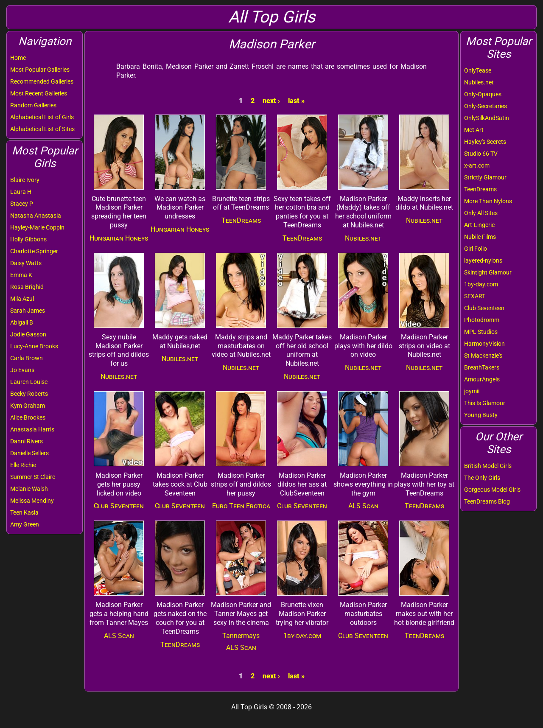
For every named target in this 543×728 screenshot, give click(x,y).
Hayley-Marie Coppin (37, 227)
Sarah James (27, 310)
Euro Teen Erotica (241, 506)
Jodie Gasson (28, 334)
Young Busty (481, 415)
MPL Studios (481, 331)
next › (271, 101)
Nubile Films (480, 236)
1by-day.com (481, 284)
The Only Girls (482, 477)
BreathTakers (481, 367)
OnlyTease (477, 70)
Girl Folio (475, 248)
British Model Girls (488, 465)
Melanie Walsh (29, 488)
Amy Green (24, 524)
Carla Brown (26, 358)
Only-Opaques (482, 94)
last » (296, 101)
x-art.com (477, 165)
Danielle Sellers (29, 453)
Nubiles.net (479, 82)
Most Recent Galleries (38, 93)
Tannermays (241, 636)
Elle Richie (23, 465)
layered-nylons (483, 260)
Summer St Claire (32, 476)
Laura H (20, 191)
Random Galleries (33, 105)
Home (18, 57)
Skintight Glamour (488, 272)
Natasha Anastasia (35, 215)
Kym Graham (27, 405)
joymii (471, 391)
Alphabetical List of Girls (42, 117)
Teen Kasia (24, 512)
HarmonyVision (484, 343)
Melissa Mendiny (32, 500)
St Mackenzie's (483, 355)
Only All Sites (481, 213)
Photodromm (481, 319)
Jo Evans (22, 370)
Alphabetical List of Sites (42, 129)
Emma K (21, 275)
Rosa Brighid (27, 286)
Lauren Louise (29, 381)
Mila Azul (22, 298)
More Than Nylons (488, 201)
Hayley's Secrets (485, 141)
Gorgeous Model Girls (492, 489)
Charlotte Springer (34, 251)
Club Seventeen (484, 308)
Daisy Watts (26, 263)
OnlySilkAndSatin (486, 118)
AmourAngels (482, 379)
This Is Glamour (484, 403)
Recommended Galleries (41, 81)
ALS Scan (363, 506)
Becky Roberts (29, 393)
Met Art (474, 129)
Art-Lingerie (479, 224)
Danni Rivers (26, 441)
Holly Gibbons (28, 239)
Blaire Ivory (24, 179)
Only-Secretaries (485, 106)
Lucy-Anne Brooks (34, 346)
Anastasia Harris (32, 429)
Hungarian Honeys (119, 238)
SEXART (474, 296)
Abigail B (21, 322)
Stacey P (21, 203)
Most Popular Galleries (40, 69)
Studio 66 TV (481, 153)
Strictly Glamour (485, 177)
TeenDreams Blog (487, 501)
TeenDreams (480, 189)
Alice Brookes (27, 417)
